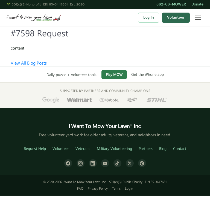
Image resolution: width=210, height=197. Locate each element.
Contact (179, 148)
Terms (116, 188)
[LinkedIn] (93, 163)
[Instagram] (80, 163)
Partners (146, 148)
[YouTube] (105, 163)
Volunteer (176, 17)
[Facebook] (68, 163)
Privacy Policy (98, 188)
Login (129, 188)
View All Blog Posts (29, 63)
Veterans (82, 148)
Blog (163, 148)
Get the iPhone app (147, 74)
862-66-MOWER (171, 4)
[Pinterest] (142, 163)
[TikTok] (117, 163)
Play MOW (114, 74)
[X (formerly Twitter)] (130, 163)
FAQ (80, 188)
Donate (197, 4)
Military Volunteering (114, 148)
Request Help (35, 148)
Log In (148, 17)
